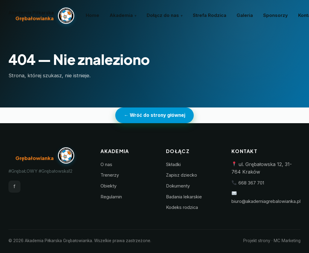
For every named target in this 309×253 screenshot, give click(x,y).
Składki (173, 164)
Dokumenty (178, 186)
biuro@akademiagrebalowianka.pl (266, 201)
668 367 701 (251, 183)
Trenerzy (109, 175)
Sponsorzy (275, 15)
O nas (106, 164)
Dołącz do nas (163, 15)
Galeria (245, 15)
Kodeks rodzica (182, 207)
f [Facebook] (14, 186)
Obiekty (108, 186)
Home (92, 15)
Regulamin (111, 197)
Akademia (121, 15)
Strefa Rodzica (209, 15)
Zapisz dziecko (181, 175)
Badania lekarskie (184, 197)
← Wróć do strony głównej (154, 115)
